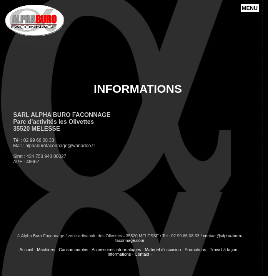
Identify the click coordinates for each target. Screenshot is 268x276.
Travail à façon (223, 249)
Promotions (195, 249)
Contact (142, 254)
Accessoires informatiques (116, 249)
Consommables (73, 249)
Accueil (26, 249)
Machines (46, 249)
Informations (119, 254)
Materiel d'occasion (163, 249)
